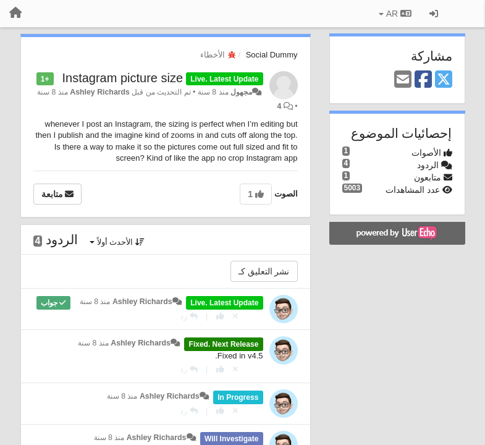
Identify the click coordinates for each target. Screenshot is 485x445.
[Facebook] (423, 80)
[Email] (402, 80)
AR (395, 14)
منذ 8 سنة (95, 301)
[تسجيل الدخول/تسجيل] (434, 13)
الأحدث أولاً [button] (117, 242)
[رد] (189, 316)
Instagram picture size (122, 78)
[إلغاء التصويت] (235, 316)
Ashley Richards (100, 92)
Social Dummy (272, 54)
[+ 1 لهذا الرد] (220, 316)
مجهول (241, 92)
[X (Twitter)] (443, 80)
